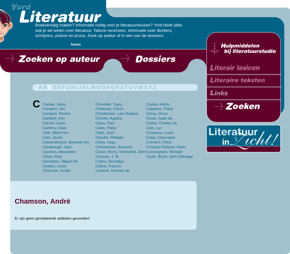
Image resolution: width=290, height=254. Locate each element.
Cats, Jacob (52, 137)
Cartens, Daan (54, 128)
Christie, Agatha (108, 118)
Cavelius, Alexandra (58, 151)
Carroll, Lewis (53, 123)
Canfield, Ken (53, 118)
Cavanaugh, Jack (56, 147)
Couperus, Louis (159, 132)
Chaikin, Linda (54, 166)
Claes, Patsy (105, 128)
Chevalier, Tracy (108, 104)
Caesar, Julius (54, 104)
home (76, 44)
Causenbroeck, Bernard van (65, 142)
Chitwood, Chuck (109, 108)
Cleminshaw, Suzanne (113, 147)
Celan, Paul (52, 156)
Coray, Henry (157, 113)
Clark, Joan (104, 132)
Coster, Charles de (161, 123)
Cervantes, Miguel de (60, 161)
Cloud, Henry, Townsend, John (120, 151)
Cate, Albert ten (55, 132)
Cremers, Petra (158, 142)
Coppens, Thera (159, 108)
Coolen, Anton (158, 104)
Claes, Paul (104, 123)
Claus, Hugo (105, 142)
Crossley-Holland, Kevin (166, 147)
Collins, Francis (108, 166)
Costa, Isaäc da (159, 118)
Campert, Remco (56, 113)
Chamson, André (56, 170)
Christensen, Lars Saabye (116, 113)
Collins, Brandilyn (109, 161)
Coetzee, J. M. (107, 156)
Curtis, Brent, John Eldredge (169, 156)
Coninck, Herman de (112, 170)
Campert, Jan (53, 108)
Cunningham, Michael (164, 151)
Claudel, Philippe (109, 137)
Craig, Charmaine (161, 137)
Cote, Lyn (154, 128)
